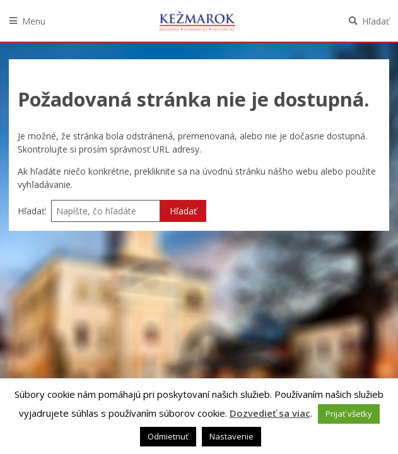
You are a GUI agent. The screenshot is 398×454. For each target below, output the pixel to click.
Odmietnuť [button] (168, 436)
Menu (33, 21)
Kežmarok (197, 20)
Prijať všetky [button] (348, 413)
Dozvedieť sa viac (270, 413)
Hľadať (375, 21)
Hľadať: (32, 211)
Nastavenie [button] (231, 436)
